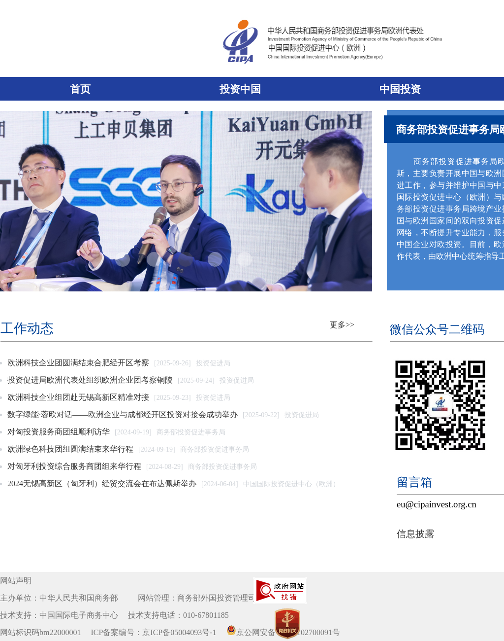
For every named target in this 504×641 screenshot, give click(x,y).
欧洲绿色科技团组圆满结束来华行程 (70, 449)
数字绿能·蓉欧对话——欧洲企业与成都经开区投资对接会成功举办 (122, 414)
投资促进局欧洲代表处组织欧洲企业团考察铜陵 (90, 380)
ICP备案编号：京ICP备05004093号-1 (153, 632)
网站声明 (16, 580)
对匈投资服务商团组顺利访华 (58, 431)
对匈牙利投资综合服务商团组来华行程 (74, 466)
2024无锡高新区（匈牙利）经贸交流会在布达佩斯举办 (101, 483)
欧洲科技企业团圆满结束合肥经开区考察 (78, 362)
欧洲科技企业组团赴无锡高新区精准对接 (78, 397)
